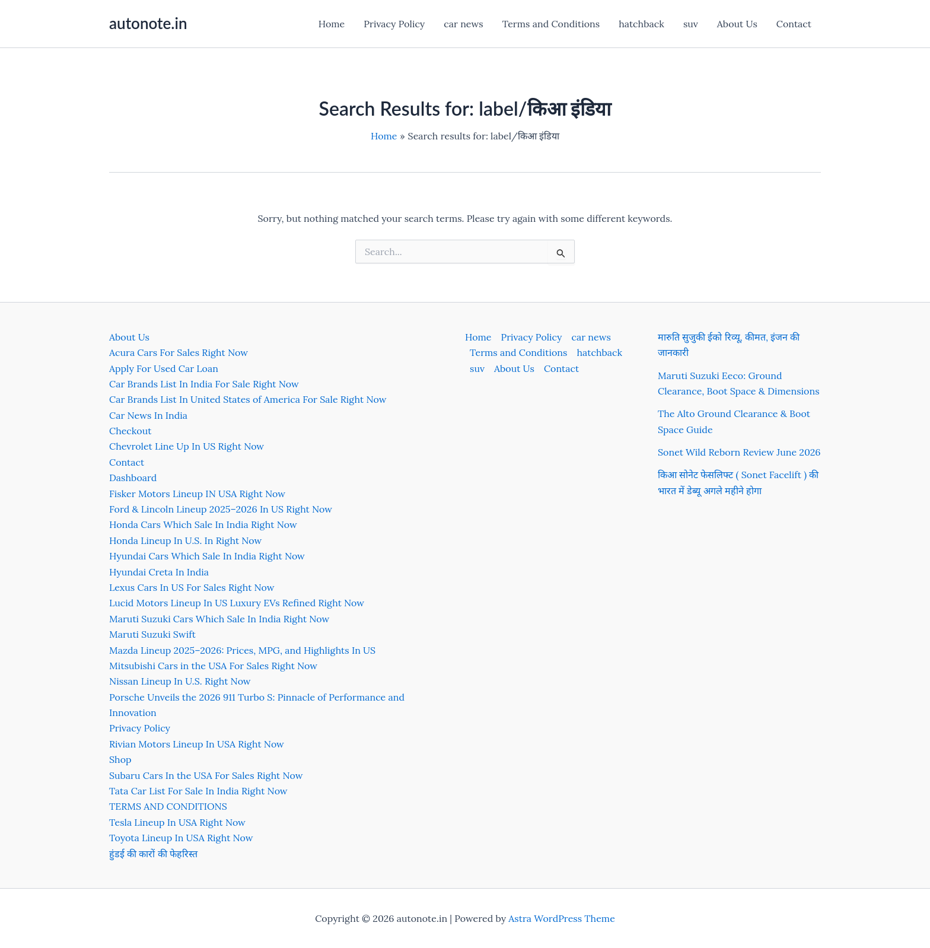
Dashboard (133, 477)
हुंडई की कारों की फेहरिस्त (153, 854)
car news (463, 24)
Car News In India (148, 415)
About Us (737, 24)
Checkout (130, 431)
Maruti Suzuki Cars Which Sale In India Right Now (219, 619)
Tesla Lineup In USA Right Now (177, 822)
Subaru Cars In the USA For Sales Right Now (206, 775)
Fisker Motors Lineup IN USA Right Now (197, 494)
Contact (793, 24)
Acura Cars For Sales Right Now (178, 352)
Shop (120, 759)
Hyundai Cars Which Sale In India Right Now (207, 556)
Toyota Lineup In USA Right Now (181, 838)
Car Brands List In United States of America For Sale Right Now (247, 399)
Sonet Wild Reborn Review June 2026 (739, 452)
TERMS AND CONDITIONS (168, 806)
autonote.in (148, 23)
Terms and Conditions (551, 24)
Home (332, 24)
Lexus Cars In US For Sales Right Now (192, 587)
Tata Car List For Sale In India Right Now (198, 791)
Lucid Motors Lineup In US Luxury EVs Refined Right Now (236, 603)
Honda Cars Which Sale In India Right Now (203, 524)
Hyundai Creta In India (159, 572)
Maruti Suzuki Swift (152, 634)
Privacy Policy (394, 24)
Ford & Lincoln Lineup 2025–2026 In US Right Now (220, 509)
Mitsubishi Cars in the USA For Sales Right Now (213, 666)
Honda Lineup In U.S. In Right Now (185, 540)
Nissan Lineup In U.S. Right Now (180, 681)
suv (690, 24)
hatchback (641, 24)
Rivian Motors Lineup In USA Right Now (196, 744)
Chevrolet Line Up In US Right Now (186, 446)
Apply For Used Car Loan (163, 368)
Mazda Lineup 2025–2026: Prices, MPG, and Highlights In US (242, 650)
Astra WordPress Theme (561, 918)
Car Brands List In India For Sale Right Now (204, 384)
